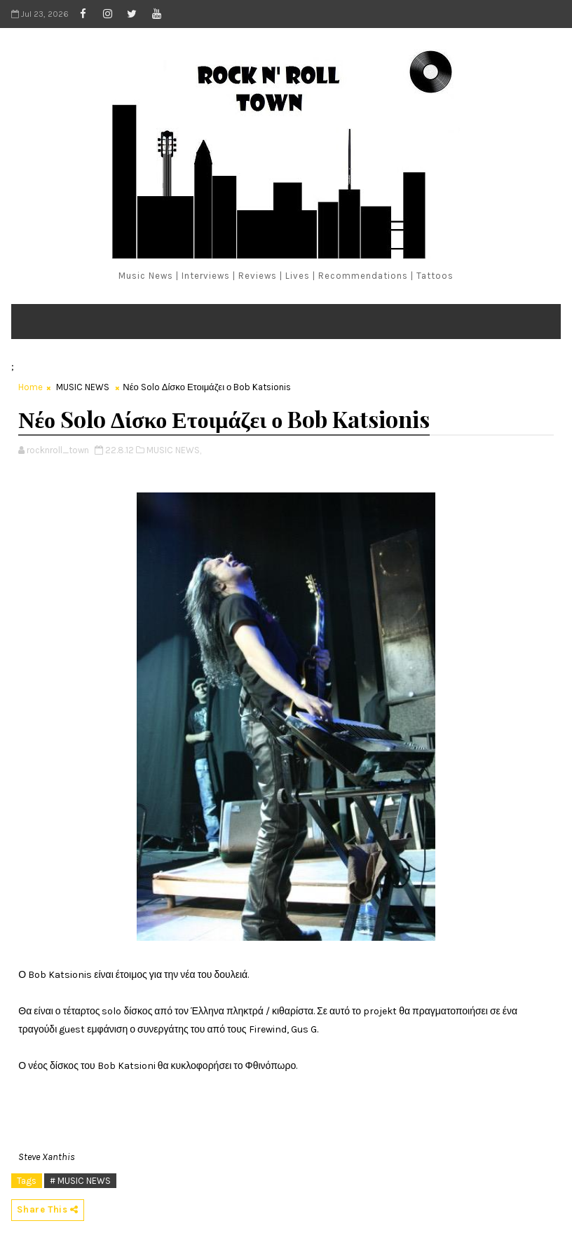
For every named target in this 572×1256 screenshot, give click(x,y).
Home (30, 387)
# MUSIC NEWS (80, 1180)
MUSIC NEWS (82, 387)
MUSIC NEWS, (174, 450)
